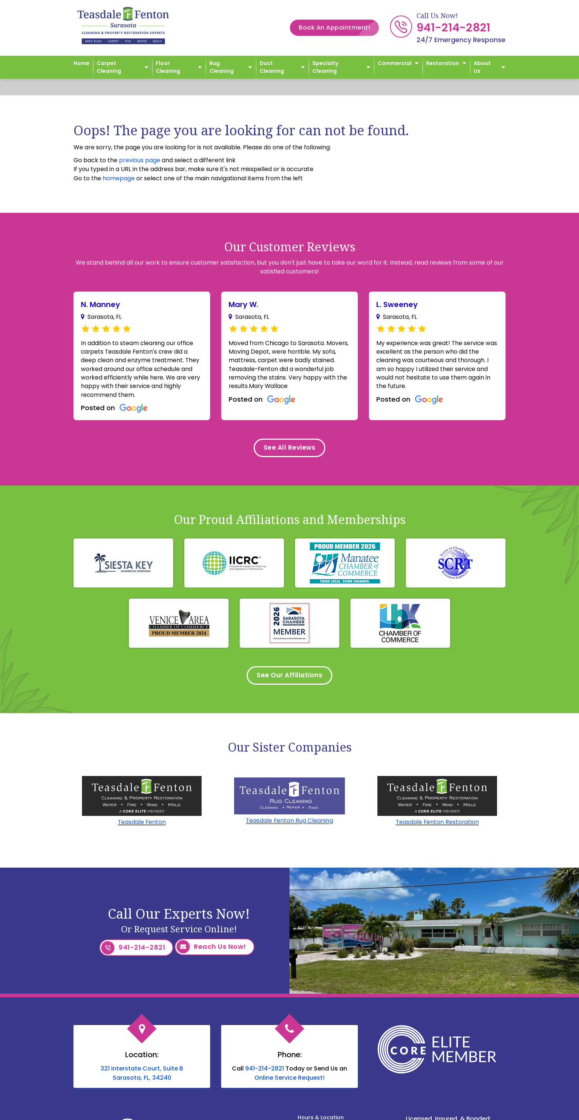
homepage (119, 178)
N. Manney (100, 304)
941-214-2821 (454, 27)
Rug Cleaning (221, 67)
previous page (139, 160)
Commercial (394, 63)
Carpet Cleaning (109, 67)
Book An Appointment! (339, 28)
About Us (482, 67)
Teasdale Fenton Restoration (437, 827)
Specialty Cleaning (325, 67)
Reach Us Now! (211, 952)
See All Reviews (289, 450)
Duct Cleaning (272, 67)
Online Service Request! (289, 1081)
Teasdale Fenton (141, 827)
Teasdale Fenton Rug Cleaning (289, 825)
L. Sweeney (397, 304)
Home (81, 63)
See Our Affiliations (289, 679)
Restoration (442, 63)
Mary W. (243, 304)
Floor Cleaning (168, 67)
